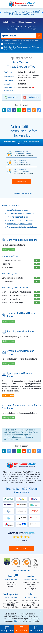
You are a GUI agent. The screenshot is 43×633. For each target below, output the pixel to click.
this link (25, 437)
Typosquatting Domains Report (19, 224)
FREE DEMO (21, 181)
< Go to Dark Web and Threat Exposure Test (18, 22)
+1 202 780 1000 (11, 598)
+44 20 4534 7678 (30, 579)
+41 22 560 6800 (11, 579)
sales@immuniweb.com (21, 570)
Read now (30, 14)
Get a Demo (21, 548)
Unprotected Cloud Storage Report (20, 213)
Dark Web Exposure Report (17, 210)
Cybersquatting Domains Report (20, 220)
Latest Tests (17, 44)
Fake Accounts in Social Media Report (22, 227)
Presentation (35, 631)
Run (39, 35)
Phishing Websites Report (17, 217)
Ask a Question (7, 631)
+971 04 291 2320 (30, 598)
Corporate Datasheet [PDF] (21, 193)
